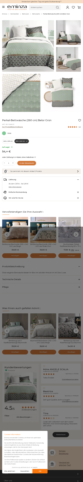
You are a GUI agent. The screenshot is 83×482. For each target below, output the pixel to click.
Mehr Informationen (15, 187)
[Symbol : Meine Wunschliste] (79, 120)
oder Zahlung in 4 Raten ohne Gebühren (19, 157)
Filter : (2, 479)
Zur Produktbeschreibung (12, 127)
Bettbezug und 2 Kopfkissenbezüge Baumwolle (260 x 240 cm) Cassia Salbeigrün (15, 316)
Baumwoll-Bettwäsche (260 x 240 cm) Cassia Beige (43, 315)
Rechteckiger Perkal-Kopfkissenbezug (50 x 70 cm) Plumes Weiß (71, 246)
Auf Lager (7, 147)
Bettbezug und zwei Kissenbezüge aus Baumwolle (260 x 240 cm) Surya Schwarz (71, 316)
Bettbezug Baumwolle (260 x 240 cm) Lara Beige (15, 245)
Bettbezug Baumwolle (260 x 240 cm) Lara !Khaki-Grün (43, 245)
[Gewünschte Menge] (8, 163)
